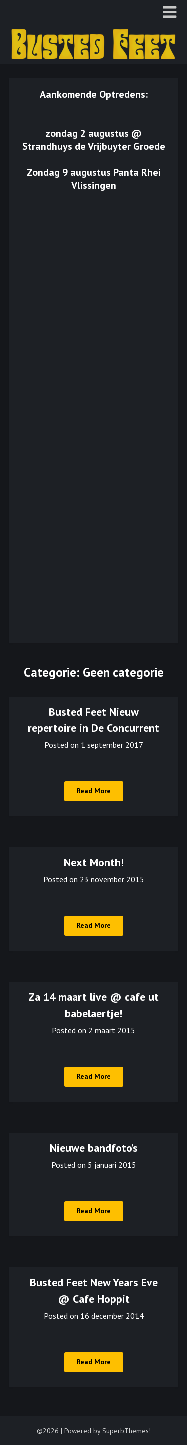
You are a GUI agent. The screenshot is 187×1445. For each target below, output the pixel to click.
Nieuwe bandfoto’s (94, 1148)
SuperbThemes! (126, 1430)
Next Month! (94, 862)
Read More (94, 790)
